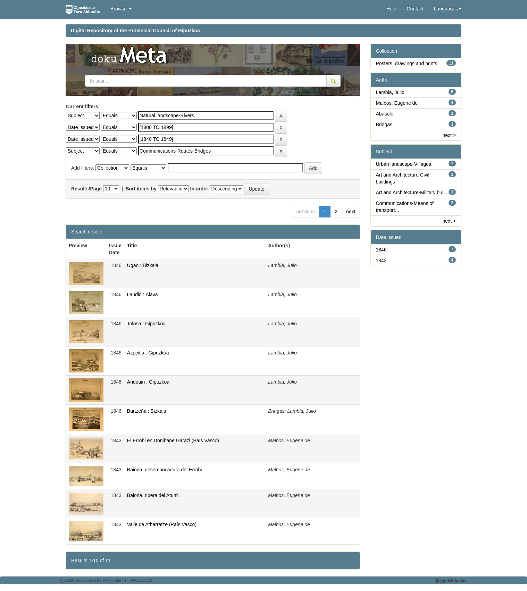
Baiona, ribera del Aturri (152, 495)
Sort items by (141, 188)
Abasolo (385, 114)
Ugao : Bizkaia (142, 265)
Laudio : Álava (142, 294)
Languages (447, 8)
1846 (381, 249)
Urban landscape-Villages (403, 164)
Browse (121, 8)
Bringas (384, 124)
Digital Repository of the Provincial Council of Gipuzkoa (135, 30)
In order (199, 188)
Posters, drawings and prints (406, 63)
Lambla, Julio (390, 92)
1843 (381, 260)
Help (391, 8)
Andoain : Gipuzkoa (148, 382)
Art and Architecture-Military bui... (411, 192)
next (350, 211)
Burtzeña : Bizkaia (146, 411)
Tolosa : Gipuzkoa (146, 323)
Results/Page (86, 188)
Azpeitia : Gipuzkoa (148, 353)
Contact (415, 8)
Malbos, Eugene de (397, 103)
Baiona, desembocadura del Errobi (164, 469)
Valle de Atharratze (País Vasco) (161, 524)
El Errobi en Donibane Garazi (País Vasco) (173, 440)
